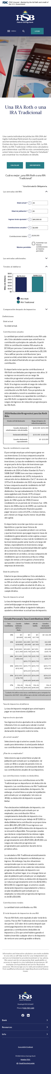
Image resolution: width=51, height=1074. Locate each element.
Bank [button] (4, 1020)
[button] (25, 191)
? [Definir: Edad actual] (29, 203)
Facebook (22, 1015)
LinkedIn (28, 1015)
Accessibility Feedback (25, 1047)
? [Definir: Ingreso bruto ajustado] (29, 219)
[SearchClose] (23, 31)
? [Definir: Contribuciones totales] (29, 236)
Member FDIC (25, 1059)
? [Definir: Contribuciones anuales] (29, 227)
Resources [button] (7, 1027)
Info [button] (4, 1034)
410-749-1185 (28, 1008)
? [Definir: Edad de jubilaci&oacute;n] (29, 211)
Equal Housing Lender (27, 1063)
